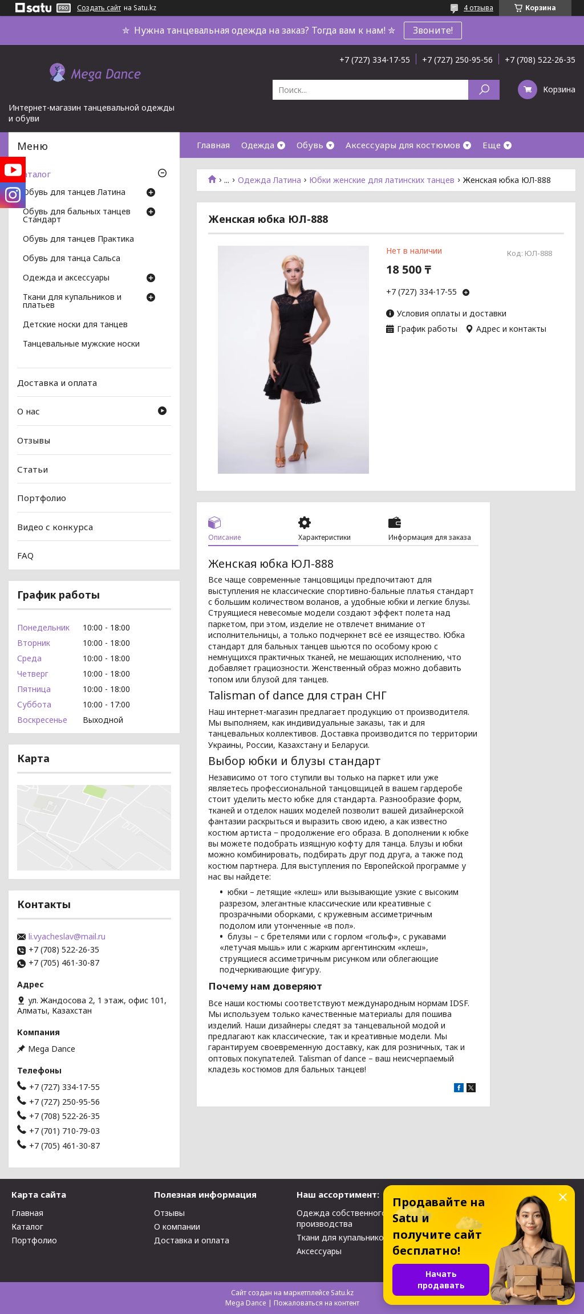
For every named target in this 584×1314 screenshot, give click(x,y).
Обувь (310, 144)
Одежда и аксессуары (66, 278)
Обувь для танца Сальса (71, 258)
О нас (28, 411)
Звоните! (433, 30)
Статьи (32, 468)
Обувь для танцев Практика (78, 239)
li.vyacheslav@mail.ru (67, 936)
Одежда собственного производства (342, 1218)
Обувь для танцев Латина (74, 192)
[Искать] (484, 90)
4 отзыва (478, 8)
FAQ (25, 555)
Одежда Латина (269, 180)
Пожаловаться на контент (316, 1303)
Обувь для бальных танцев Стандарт (77, 216)
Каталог (34, 174)
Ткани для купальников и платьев (72, 301)
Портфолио (41, 497)
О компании (177, 1226)
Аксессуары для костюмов (403, 144)
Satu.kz (342, 1292)
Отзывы (33, 440)
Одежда (257, 144)
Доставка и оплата (57, 382)
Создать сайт (99, 8)
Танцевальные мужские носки (81, 344)
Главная (213, 144)
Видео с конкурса (55, 526)
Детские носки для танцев (75, 324)
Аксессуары (319, 1251)
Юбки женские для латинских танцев (382, 180)
